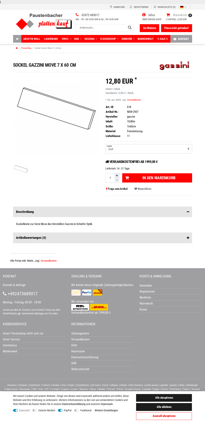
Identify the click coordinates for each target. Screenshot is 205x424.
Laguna (65, 389)
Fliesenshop (109, 38)
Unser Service (11, 339)
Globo (182, 385)
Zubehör (128, 38)
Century (46, 385)
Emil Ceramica (136, 385)
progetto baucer (133, 389)
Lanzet (74, 389)
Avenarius (12, 385)
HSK (34, 389)
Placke (120, 389)
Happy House (11, 389)
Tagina (186, 389)
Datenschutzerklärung (84, 357)
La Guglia (55, 389)
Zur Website (149, 28)
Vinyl (66, 38)
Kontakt (181, 39)
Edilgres (114, 385)
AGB (73, 363)
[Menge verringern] (117, 180)
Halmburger (192, 385)
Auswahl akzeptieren (164, 416)
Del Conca (96, 385)
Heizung (91, 38)
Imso (41, 389)
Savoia (165, 389)
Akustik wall (31, 38)
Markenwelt (146, 38)
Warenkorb (146, 303)
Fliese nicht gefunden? (176, 28)
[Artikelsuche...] (104, 27)
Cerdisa (55, 385)
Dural (105, 385)
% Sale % (162, 38)
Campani (23, 385)
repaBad (147, 389)
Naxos (93, 389)
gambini (164, 385)
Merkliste (145, 297)
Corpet (71, 385)
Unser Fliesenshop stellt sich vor (23, 333)
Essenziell (24, 410)
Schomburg (175, 389)
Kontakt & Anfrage (14, 285)
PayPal (67, 410)
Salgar (156, 389)
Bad (78, 38)
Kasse (143, 309)
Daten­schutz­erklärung (73, 404)
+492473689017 (20, 293)
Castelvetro (34, 385)
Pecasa (111, 389)
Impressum (107, 404)
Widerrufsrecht (80, 369)
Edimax (123, 385)
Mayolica (84, 389)
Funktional (85, 410)
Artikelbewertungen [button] (102, 237)
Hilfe (74, 345)
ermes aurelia (151, 385)
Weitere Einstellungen (106, 410)
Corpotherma (83, 385)
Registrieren (147, 291)
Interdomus (10, 345)
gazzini (173, 385)
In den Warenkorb (150, 178)
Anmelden (146, 285)
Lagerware (51, 38)
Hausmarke (25, 389)
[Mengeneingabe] (110, 177)
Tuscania (196, 389)
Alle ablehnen (164, 407)
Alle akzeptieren (164, 397)
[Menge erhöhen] (117, 175)
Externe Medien (46, 410)
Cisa (64, 385)
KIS (47, 389)
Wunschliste (142, 189)
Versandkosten (134, 100)
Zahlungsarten (80, 333)
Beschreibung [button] (102, 211)
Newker (102, 389)
